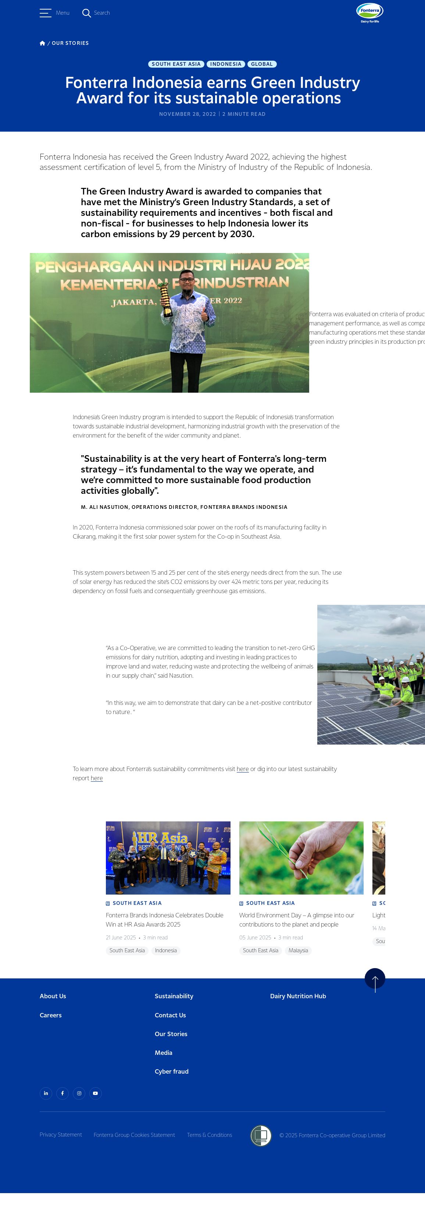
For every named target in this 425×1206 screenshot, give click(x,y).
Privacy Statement (61, 1147)
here (242, 770)
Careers (51, 1029)
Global (262, 64)
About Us (53, 1010)
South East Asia (176, 64)
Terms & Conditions (212, 1147)
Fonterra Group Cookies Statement (135, 1147)
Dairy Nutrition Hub (298, 1010)
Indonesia (226, 64)
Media (163, 1066)
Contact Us (170, 1029)
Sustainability (174, 1010)
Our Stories (171, 1048)
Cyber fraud (172, 1085)
